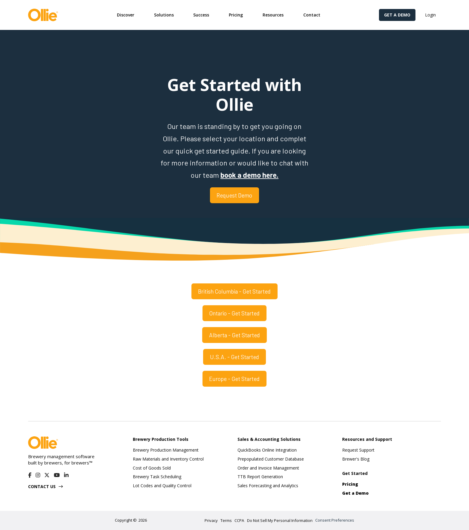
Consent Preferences (334, 520)
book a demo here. (249, 175)
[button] (125, 15)
